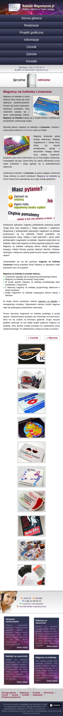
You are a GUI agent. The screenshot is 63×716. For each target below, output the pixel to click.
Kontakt (31, 61)
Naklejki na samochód (17, 660)
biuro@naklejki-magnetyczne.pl (35, 70)
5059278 (27, 598)
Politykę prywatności (31, 713)
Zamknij (55, 705)
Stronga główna (9, 693)
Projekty (36, 693)
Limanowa (28, 130)
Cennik (31, 47)
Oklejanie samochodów (17, 625)
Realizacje (31, 25)
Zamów (31, 54)
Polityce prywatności (36, 709)
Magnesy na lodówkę (47, 176)
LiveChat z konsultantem (32, 604)
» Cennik (33, 337)
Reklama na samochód (47, 626)
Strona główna (31, 18)
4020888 (38, 598)
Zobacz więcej (22, 647)
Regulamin (37, 695)
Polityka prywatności (11, 697)
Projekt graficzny (31, 32)
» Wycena (52, 337)
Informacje (31, 39)
